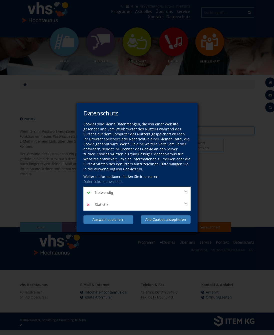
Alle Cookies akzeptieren (165, 219)
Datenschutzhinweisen (102, 181)
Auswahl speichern (108, 219)
